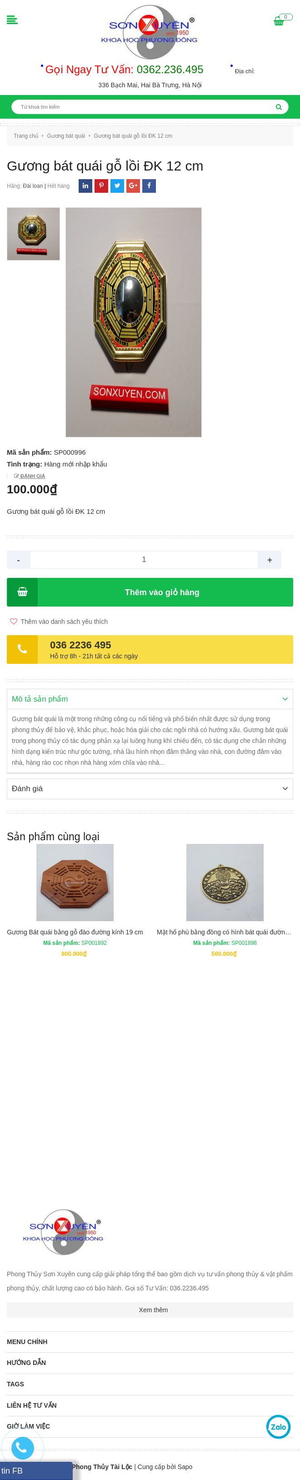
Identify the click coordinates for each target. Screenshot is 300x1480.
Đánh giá (32, 476)
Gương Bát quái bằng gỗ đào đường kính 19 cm (75, 931)
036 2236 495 (80, 645)
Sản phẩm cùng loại (53, 836)
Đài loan (33, 186)
